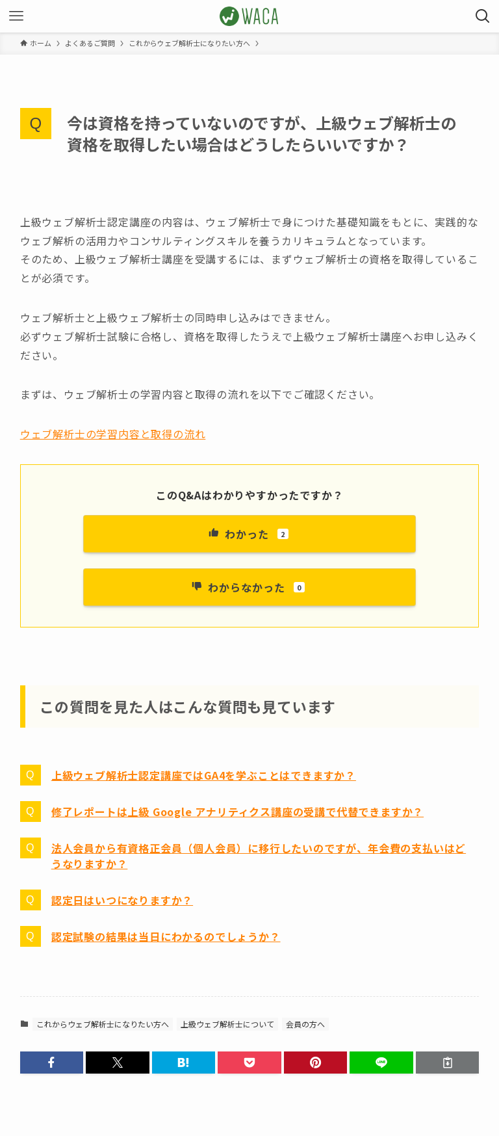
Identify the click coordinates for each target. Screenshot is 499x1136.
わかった (247, 534)
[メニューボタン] (16, 16)
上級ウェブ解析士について (227, 1023)
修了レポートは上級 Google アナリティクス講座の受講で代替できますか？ (237, 811)
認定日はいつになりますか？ (122, 900)
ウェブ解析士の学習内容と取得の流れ (113, 434)
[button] (52, 1062)
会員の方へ (305, 1023)
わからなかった (248, 587)
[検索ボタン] (483, 16)
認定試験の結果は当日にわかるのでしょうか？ (166, 936)
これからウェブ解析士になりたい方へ (102, 1023)
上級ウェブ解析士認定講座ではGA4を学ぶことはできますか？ (203, 775)
